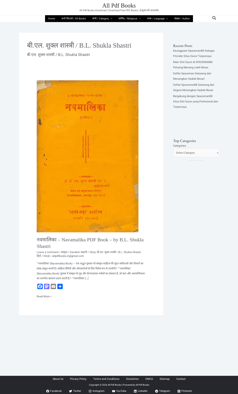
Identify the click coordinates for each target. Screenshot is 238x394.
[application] (111, 18)
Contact (180, 379)
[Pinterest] (185, 391)
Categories (179, 146)
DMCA (149, 379)
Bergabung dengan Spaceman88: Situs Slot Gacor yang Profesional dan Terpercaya (195, 101)
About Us (58, 379)
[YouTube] (119, 391)
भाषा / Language (155, 18)
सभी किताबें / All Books (76, 18)
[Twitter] (74, 391)
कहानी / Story (88, 252)
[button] (214, 18)
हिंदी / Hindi (43, 256)
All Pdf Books (119, 5)
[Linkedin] (140, 391)
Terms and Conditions (106, 379)
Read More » (44, 296)
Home (55, 18)
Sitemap (165, 379)
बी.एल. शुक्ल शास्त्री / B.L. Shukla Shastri (119, 252)
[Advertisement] (91, 340)
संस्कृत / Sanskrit (70, 252)
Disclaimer (132, 379)
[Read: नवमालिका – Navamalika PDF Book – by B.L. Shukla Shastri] (87, 156)
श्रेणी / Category (103, 18)
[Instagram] (96, 391)
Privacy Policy (78, 379)
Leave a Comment (48, 252)
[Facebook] (53, 391)
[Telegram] (163, 391)
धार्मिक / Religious (129, 18)
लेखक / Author (178, 18)
